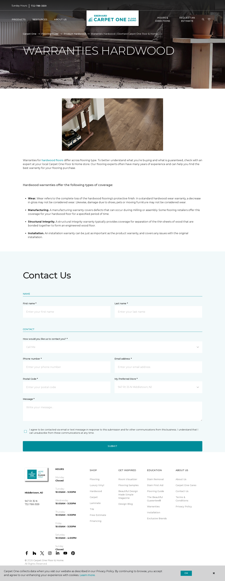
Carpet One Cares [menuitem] (186, 485)
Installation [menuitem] (153, 512)
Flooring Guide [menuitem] (155, 491)
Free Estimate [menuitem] (98, 515)
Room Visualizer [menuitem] (127, 479)
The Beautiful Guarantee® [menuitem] (155, 499)
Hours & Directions (162, 19)
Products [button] (19, 19)
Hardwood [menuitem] (96, 491)
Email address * (123, 359)
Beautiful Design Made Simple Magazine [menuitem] (128, 494)
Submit (112, 446)
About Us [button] (60, 19)
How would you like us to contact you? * (45, 339)
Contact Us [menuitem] (182, 491)
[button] (203, 19)
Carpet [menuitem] (94, 497)
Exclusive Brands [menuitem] (157, 518)
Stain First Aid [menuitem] (155, 485)
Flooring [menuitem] (94, 479)
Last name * (121, 303)
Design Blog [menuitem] (125, 504)
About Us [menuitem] (181, 479)
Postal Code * (30, 379)
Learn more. (87, 575)
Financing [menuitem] (95, 521)
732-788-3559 (38, 5)
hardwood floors (52, 160)
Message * (28, 399)
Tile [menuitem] (92, 509)
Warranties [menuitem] (153, 506)
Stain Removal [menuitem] (155, 479)
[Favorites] (209, 19)
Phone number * (32, 359)
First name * (30, 303)
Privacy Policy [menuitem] (184, 506)
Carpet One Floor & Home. (48, 560)
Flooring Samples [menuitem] (128, 485)
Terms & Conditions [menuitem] (182, 499)
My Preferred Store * (126, 379)
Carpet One (29, 33)
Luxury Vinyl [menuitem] (97, 485)
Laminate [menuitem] (95, 503)
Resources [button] (39, 19)
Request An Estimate (187, 19)
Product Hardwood (75, 33)
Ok (186, 573)
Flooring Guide (50, 33)
